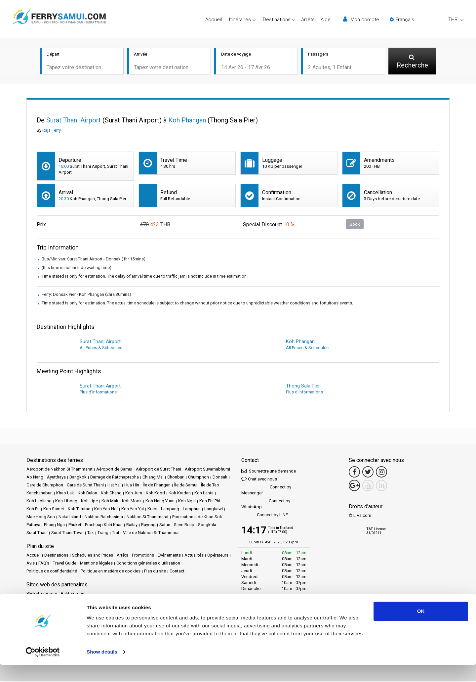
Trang (103, 533)
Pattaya (33, 525)
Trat (115, 533)
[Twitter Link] (368, 472)
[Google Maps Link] (354, 486)
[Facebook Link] (354, 472)
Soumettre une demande (268, 471)
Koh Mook (132, 501)
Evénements (169, 555)
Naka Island (70, 517)
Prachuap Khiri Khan (104, 525)
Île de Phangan (157, 485)
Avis (30, 563)
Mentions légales (96, 563)
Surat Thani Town (67, 533)
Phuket (74, 525)
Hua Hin (131, 485)
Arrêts (308, 20)
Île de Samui (185, 485)
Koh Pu (33, 509)
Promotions (143, 555)
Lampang (170, 509)
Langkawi (213, 509)
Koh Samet (53, 509)
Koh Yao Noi (106, 509)
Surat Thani (37, 533)
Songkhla (207, 525)
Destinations (56, 555)
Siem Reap (184, 525)
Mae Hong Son (40, 517)
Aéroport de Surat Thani (158, 469)
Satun (164, 525)
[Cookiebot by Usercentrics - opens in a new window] (43, 669)
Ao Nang (34, 477)
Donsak (220, 477)
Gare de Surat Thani (85, 485)
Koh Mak (109, 501)
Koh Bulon (87, 493)
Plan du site (155, 571)
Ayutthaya (56, 477)
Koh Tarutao (79, 509)
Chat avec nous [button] (259, 479)
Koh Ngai (187, 501)
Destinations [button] (277, 20)
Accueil (213, 20)
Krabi (152, 509)
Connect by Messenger (266, 490)
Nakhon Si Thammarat (148, 517)
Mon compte (361, 19)
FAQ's (43, 563)
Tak (90, 533)
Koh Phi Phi (209, 501)
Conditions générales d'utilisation (148, 563)
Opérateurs (217, 555)
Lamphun (192, 509)
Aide (326, 20)
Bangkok (78, 477)
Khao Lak (65, 493)
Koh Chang (111, 493)
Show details (102, 669)
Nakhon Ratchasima (104, 517)
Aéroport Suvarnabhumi (207, 469)
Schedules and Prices (92, 555)
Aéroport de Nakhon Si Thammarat (59, 469)
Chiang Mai (153, 477)
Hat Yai (114, 485)
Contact (177, 571)
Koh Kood (155, 493)
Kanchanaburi (39, 493)
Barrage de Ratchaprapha (114, 477)
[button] (426, 20)
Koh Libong (66, 501)
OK (421, 628)
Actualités (194, 555)
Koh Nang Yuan (160, 501)
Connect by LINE (264, 516)
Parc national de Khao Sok (197, 517)
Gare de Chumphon (44, 485)
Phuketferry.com (41, 594)
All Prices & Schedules (101, 348)
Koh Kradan (180, 493)
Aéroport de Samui (114, 469)
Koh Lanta (204, 493)
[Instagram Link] (381, 472)
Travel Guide (64, 563)
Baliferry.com (73, 594)
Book (355, 224)
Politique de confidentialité (51, 571)
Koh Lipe (89, 501)
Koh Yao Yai (132, 509)
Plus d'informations (98, 392)
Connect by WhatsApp (265, 504)
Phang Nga (54, 525)
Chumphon (198, 477)
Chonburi (175, 477)
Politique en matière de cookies (110, 571)
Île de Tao (210, 485)
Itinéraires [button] (240, 20)
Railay (132, 525)
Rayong (148, 525)
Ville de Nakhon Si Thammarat (151, 533)
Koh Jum (133, 493)
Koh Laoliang (39, 501)
